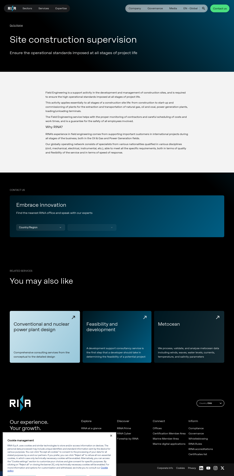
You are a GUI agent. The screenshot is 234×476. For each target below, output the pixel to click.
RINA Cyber (124, 433)
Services (44, 8)
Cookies (180, 468)
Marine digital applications (169, 444)
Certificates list (197, 454)
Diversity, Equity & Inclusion (98, 438)
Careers (86, 433)
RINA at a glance (91, 428)
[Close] (111, 449)
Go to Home (16, 25)
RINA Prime (124, 428)
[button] (40, 227)
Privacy (192, 468)
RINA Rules (195, 444)
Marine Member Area (166, 438)
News (84, 444)
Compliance (196, 428)
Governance (155, 8)
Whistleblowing (198, 438)
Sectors (27, 8)
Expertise (61, 8)
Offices (157, 428)
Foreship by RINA (127, 438)
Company (135, 8)
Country (211, 403)
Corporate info (165, 468)
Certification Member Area (169, 433)
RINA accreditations (200, 449)
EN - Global (190, 8)
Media (173, 8)
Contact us (220, 8)
